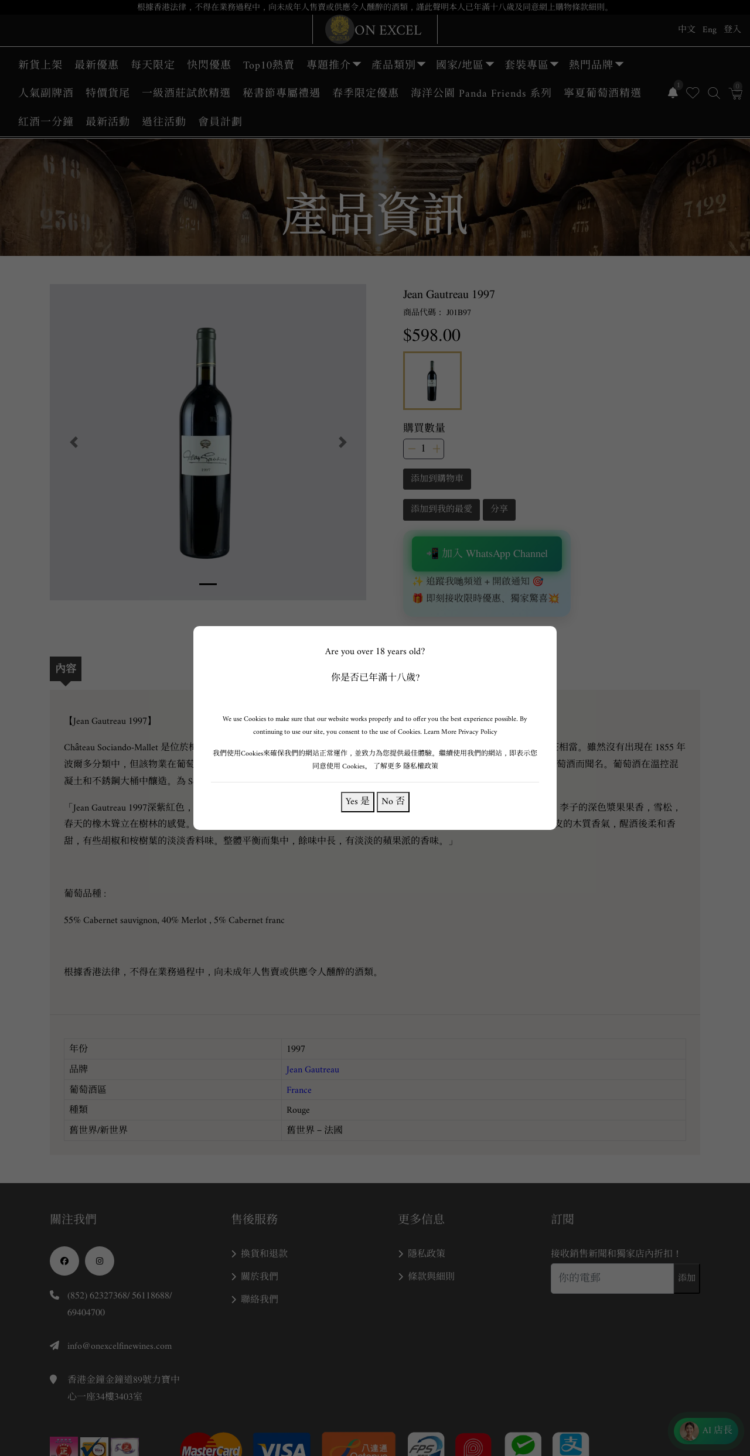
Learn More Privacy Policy (460, 731)
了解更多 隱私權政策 (405, 766)
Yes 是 (358, 801)
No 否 (393, 801)
